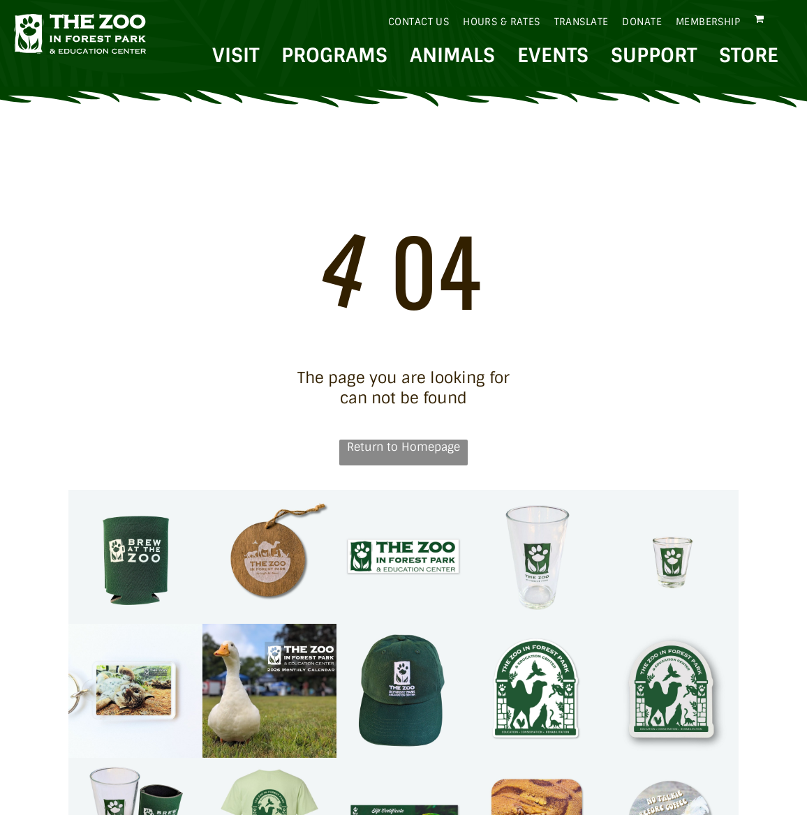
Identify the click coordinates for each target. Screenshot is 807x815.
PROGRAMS (334, 55)
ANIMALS (452, 55)
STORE (748, 55)
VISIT (235, 55)
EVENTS (552, 55)
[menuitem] (411, 21)
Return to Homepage (403, 447)
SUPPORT (654, 55)
